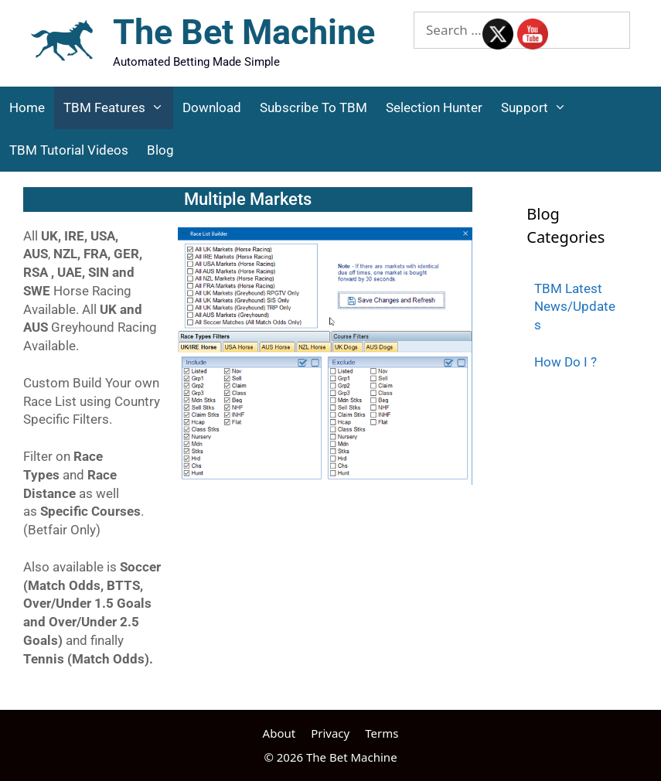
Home (27, 107)
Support (538, 108)
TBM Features (118, 108)
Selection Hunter (434, 107)
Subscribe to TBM (313, 107)
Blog (160, 150)
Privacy (330, 733)
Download (211, 107)
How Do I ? (565, 362)
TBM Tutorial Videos (68, 150)
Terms (381, 733)
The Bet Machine (244, 32)
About (279, 733)
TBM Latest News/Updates (574, 307)
